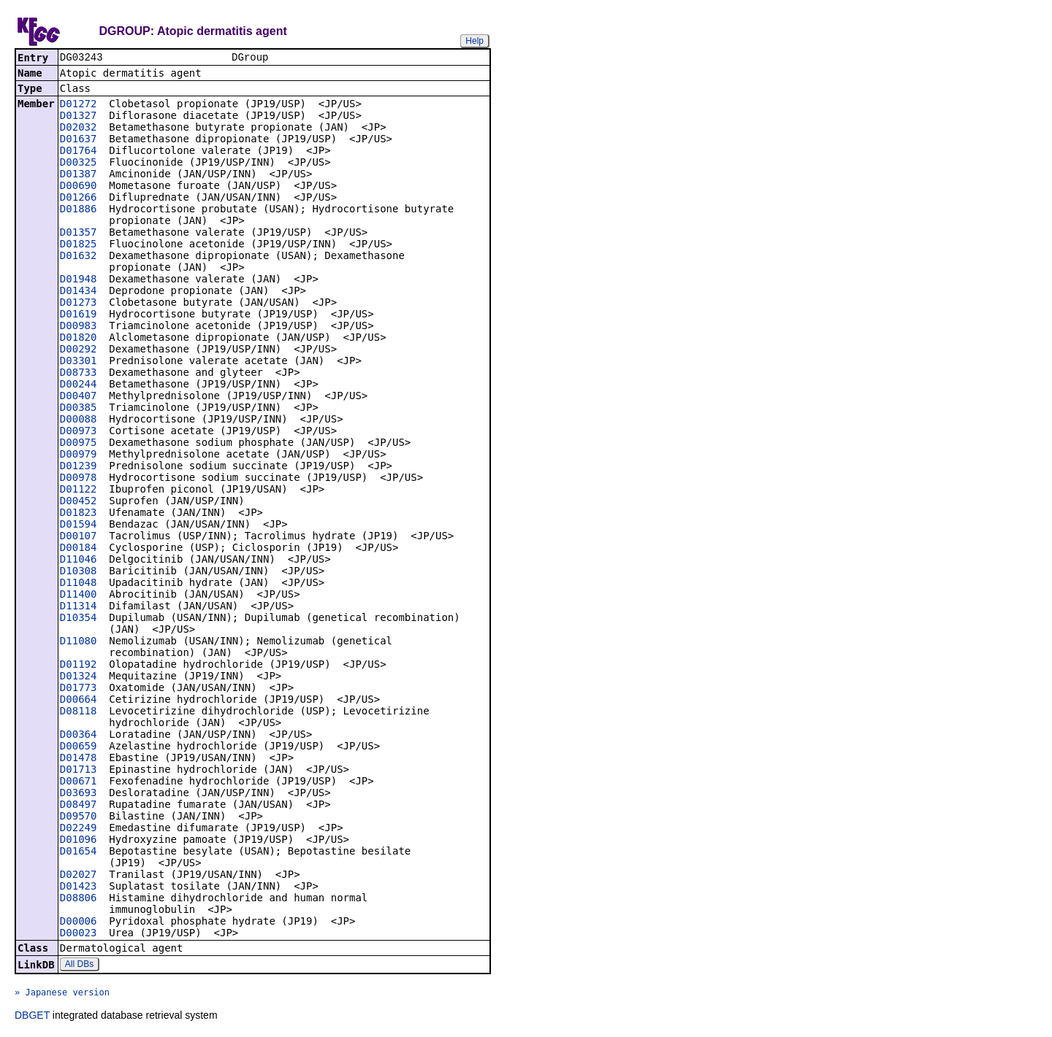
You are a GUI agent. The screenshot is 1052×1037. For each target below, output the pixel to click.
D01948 (78, 280)
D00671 (78, 782)
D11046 (78, 560)
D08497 (78, 806)
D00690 (78, 187)
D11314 (78, 607)
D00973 (78, 432)
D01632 (78, 257)
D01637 (78, 140)
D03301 (78, 362)
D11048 (78, 584)
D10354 (78, 619)
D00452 (78, 502)
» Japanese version (62, 994)
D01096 (78, 841)
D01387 (78, 175)
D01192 (78, 665)
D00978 (78, 479)
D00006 (78, 922)
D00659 (78, 747)
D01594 (78, 525)
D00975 (78, 444)
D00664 (78, 700)
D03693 (78, 794)
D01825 (78, 245)
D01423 (78, 887)
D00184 (78, 549)
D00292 (78, 350)
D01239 (78, 467)
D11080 (78, 642)
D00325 (78, 163)
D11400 (78, 595)
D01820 (78, 338)
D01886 (78, 210)
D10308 (78, 572)
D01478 (78, 759)
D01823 (78, 514)
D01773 (78, 689)
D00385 (78, 409)
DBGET (32, 1016)
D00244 (78, 385)
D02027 (78, 876)
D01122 (78, 490)
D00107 (78, 537)
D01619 (78, 315)
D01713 (78, 770)
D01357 (78, 233)
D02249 (78, 829)
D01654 (78, 852)
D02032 (78, 128)
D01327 (78, 117)
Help (474, 41)
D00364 (78, 735)
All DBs (79, 965)
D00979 (78, 455)
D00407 (78, 397)
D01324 (78, 677)
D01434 (78, 292)
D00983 (78, 327)
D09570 (78, 817)
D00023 (78, 934)
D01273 (78, 303)
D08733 (78, 373)
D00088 (78, 420)
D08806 (78, 899)
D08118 (78, 712)
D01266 (78, 198)
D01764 (78, 152)
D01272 (78, 105)
